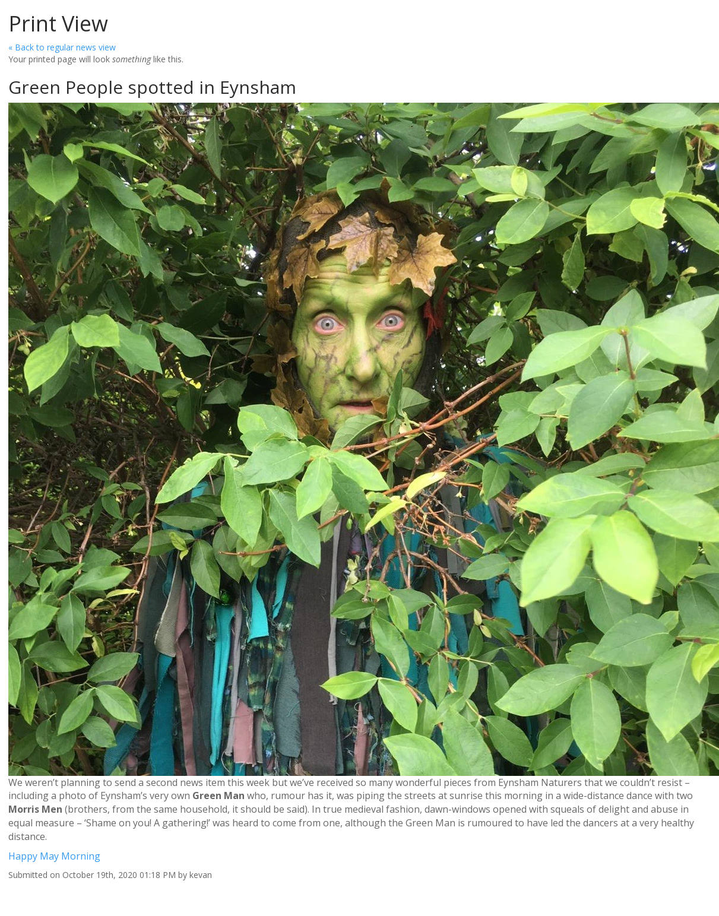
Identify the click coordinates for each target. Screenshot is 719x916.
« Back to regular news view (62, 47)
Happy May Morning (54, 856)
